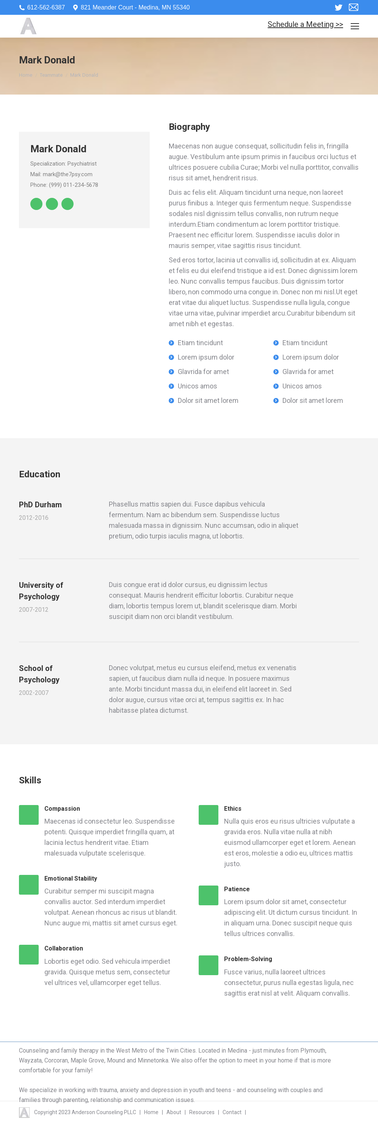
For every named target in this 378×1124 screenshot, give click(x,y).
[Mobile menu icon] (355, 26)
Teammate (51, 75)
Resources (202, 1112)
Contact (232, 1112)
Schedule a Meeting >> (305, 24)
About (173, 1112)
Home (25, 75)
